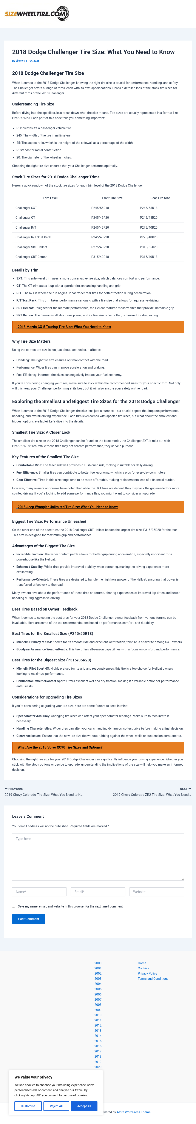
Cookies (143, 968)
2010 (98, 1015)
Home (142, 963)
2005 (98, 989)
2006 (98, 994)
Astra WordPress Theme (134, 1112)
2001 (98, 968)
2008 (98, 1005)
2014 (98, 1036)
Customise (28, 1106)
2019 (98, 1062)
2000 (98, 963)
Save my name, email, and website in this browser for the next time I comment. (70, 906)
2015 (98, 1041)
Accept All (84, 1106)
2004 (98, 984)
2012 (98, 1025)
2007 (98, 1000)
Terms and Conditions (153, 979)
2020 (98, 1067)
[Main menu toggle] (187, 14)
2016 (98, 1046)
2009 (98, 1010)
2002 (98, 974)
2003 (98, 979)
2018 (98, 1057)
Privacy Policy (147, 974)
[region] (56, 1092)
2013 (98, 1031)
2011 (98, 1020)
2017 (98, 1051)
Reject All (56, 1106)
